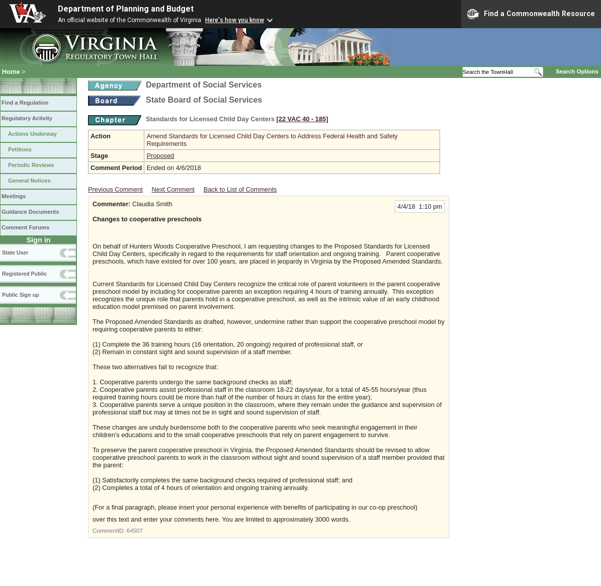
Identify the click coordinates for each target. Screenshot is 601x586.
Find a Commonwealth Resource (531, 14)
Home (11, 71)
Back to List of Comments (240, 189)
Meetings (14, 196)
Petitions (20, 149)
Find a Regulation (25, 103)
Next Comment (173, 189)
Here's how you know (234, 20)
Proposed (160, 155)
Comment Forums (25, 227)
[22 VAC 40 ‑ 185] (302, 119)
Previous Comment (115, 189)
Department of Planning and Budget (126, 9)
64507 (135, 531)
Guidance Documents (30, 212)
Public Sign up (20, 295)
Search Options (577, 71)
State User (15, 252)
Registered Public (24, 274)
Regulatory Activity (27, 118)
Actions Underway (32, 134)
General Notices (29, 181)
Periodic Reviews (31, 165)
